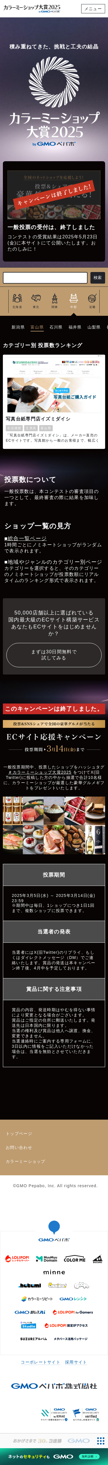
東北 (36, 307)
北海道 (17, 307)
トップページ (19, 1133)
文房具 (31, 428)
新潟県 (18, 327)
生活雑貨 (14, 428)
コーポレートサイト (40, 1362)
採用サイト (76, 1362)
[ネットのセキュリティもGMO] (54, 1457)
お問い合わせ (19, 1147)
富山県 (37, 327)
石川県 (56, 327)
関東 (55, 307)
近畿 (92, 307)
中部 (73, 307)
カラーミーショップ (26, 1161)
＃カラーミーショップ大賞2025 (39, 772)
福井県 (75, 327)
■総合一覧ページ (25, 538)
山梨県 (94, 327)
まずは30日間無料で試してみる (54, 654)
